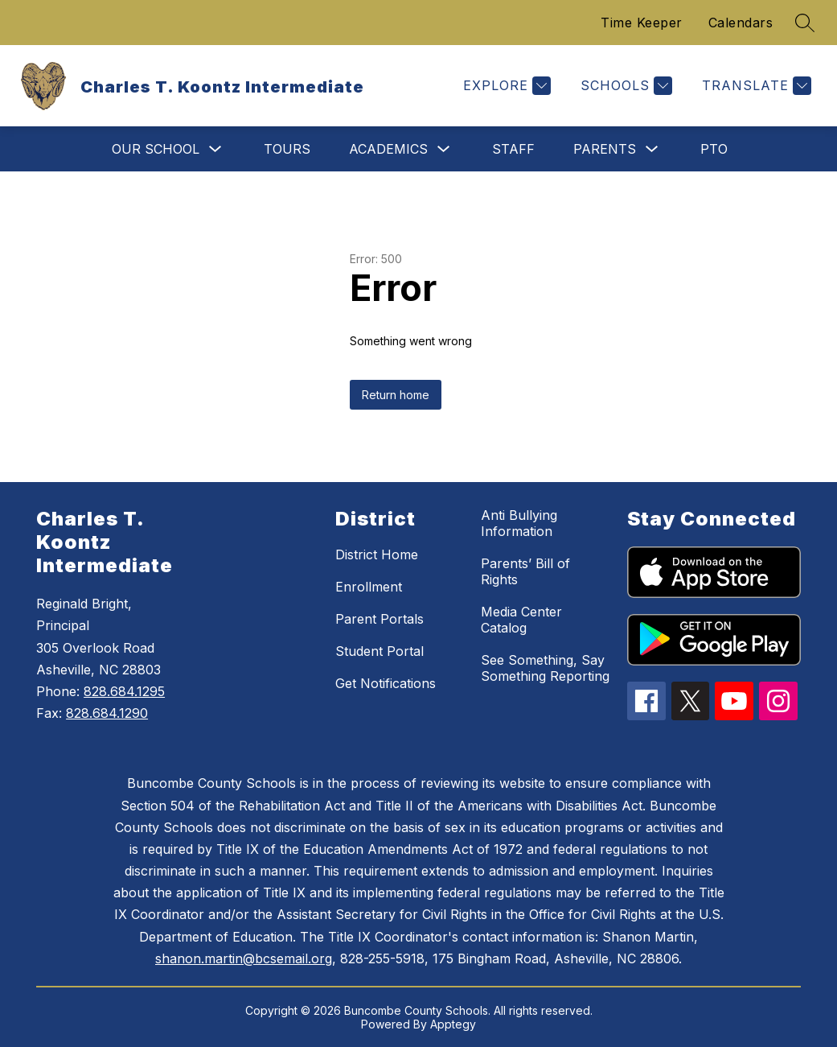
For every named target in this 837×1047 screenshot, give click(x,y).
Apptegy (453, 1024)
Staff (513, 149)
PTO (714, 149)
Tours (287, 149)
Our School (155, 149)
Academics (388, 149)
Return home (395, 395)
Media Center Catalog (521, 620)
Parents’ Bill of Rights (525, 571)
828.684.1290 (107, 713)
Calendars (740, 22)
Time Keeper (642, 22)
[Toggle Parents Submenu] (652, 149)
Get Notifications (385, 683)
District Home (376, 554)
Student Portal (379, 651)
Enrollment (368, 587)
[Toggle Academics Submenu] (443, 149)
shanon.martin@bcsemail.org (243, 958)
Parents (604, 149)
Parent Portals (379, 619)
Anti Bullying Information (519, 523)
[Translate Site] (754, 86)
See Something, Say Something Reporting (545, 668)
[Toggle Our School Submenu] (215, 149)
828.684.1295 (124, 691)
